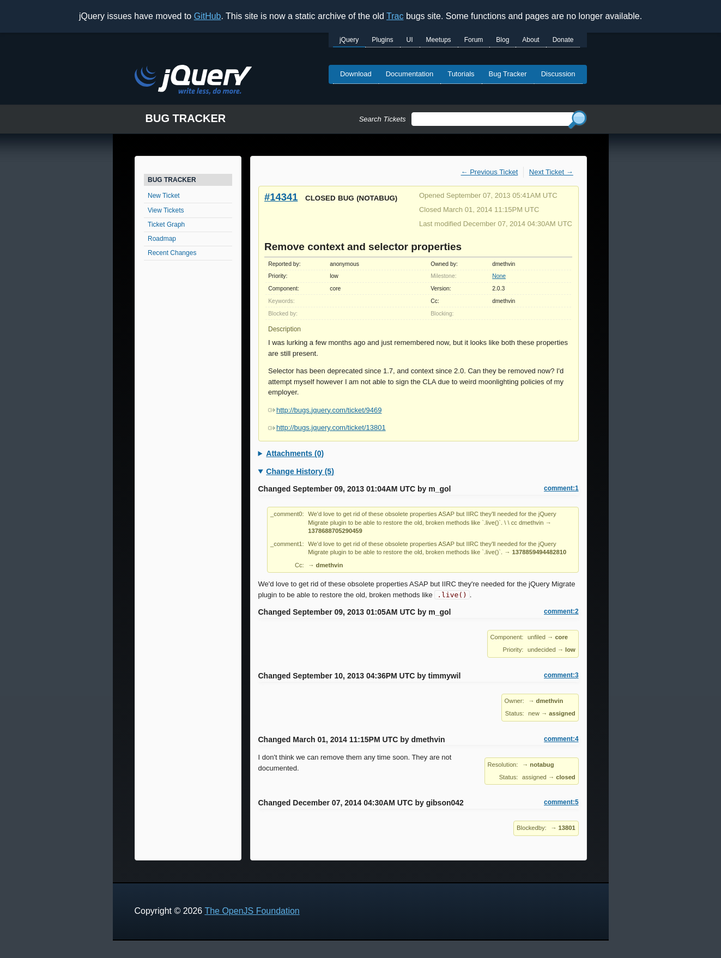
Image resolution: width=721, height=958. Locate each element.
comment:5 (561, 802)
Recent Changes (172, 253)
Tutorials (460, 74)
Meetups (438, 40)
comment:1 (561, 488)
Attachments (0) (295, 453)
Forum (473, 40)
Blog (502, 40)
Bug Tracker (508, 74)
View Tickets (166, 210)
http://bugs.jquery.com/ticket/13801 (327, 427)
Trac (394, 16)
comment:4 (561, 739)
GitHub (207, 16)
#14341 (281, 197)
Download (356, 74)
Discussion (558, 74)
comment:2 (561, 611)
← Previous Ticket (489, 172)
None (499, 276)
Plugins (382, 40)
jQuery (349, 40)
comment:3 (561, 675)
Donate (563, 40)
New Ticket (164, 195)
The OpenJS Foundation (251, 910)
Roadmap (162, 238)
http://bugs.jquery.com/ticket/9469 (324, 410)
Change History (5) (300, 471)
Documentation (409, 74)
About (530, 40)
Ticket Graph (166, 224)
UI (410, 40)
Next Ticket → (551, 172)
